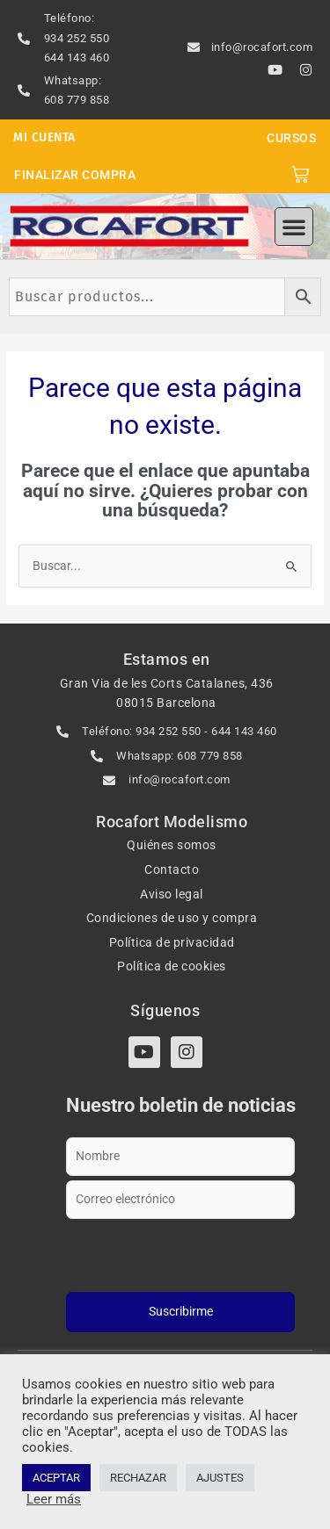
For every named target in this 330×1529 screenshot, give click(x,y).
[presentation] (181, 1252)
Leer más (53, 1499)
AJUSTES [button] (220, 1477)
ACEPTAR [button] (56, 1477)
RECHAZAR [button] (138, 1477)
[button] (294, 226)
